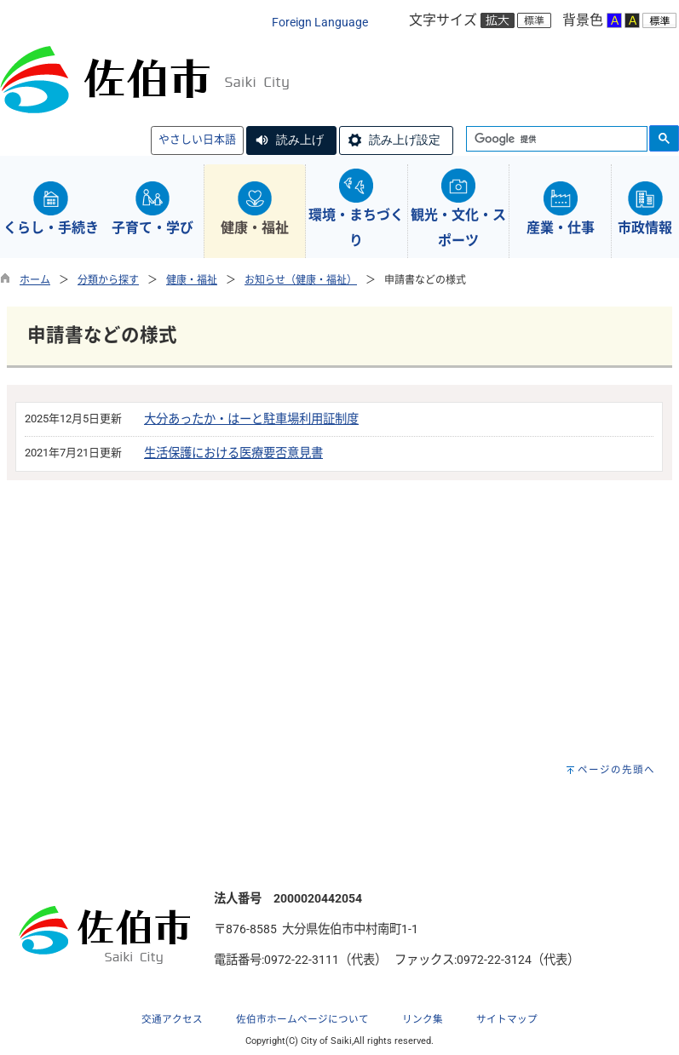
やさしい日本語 (197, 139)
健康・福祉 (191, 280)
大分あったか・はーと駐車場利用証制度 (251, 419)
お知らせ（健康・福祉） (301, 280)
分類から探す (108, 280)
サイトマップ (507, 1019)
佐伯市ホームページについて (302, 1019)
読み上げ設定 (404, 139)
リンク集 (422, 1019)
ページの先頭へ (616, 770)
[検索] (555, 139)
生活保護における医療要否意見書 (233, 453)
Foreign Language (320, 22)
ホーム (35, 280)
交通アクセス (172, 1019)
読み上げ (300, 139)
